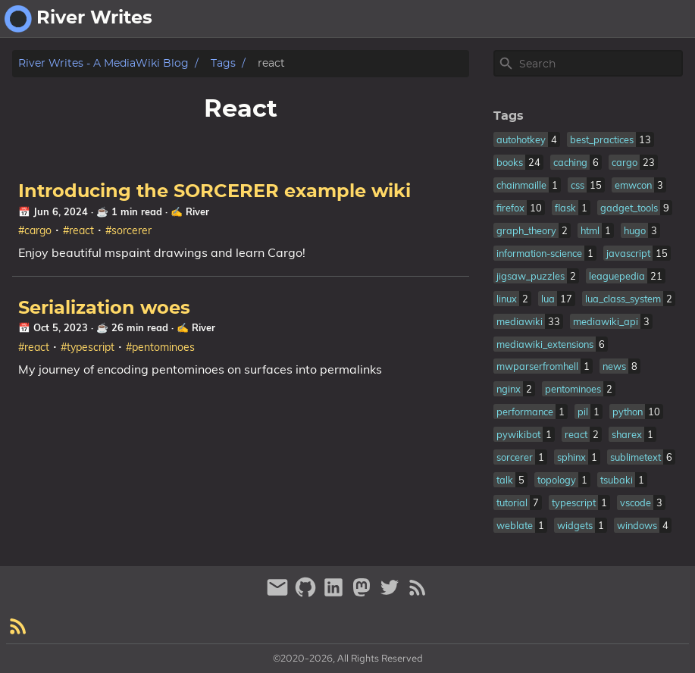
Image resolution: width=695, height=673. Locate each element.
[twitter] (391, 593)
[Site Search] (599, 63)
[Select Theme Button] (567, 19)
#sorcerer (128, 230)
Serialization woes (104, 308)
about (610, 19)
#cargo (35, 230)
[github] (307, 593)
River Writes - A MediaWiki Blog (103, 63)
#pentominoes (160, 347)
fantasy (665, 19)
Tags (223, 63)
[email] (279, 593)
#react (78, 230)
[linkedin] (335, 593)
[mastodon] (363, 593)
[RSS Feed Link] (417, 593)
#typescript (87, 347)
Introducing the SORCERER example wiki (214, 192)
